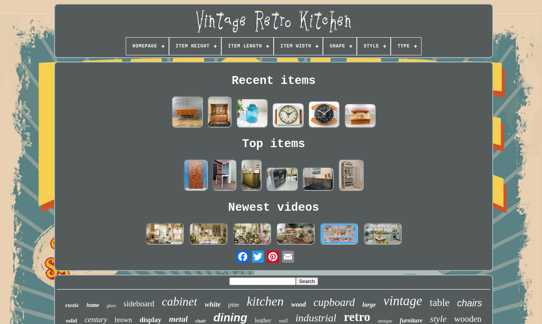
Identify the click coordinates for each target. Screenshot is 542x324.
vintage (403, 301)
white (213, 304)
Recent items (273, 80)
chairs (469, 303)
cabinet (179, 301)
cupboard (334, 302)
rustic (72, 305)
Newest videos (273, 207)
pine (233, 304)
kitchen (265, 301)
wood (298, 304)
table (439, 302)
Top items (273, 144)
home (93, 306)
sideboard (138, 303)
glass (111, 305)
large (369, 304)
